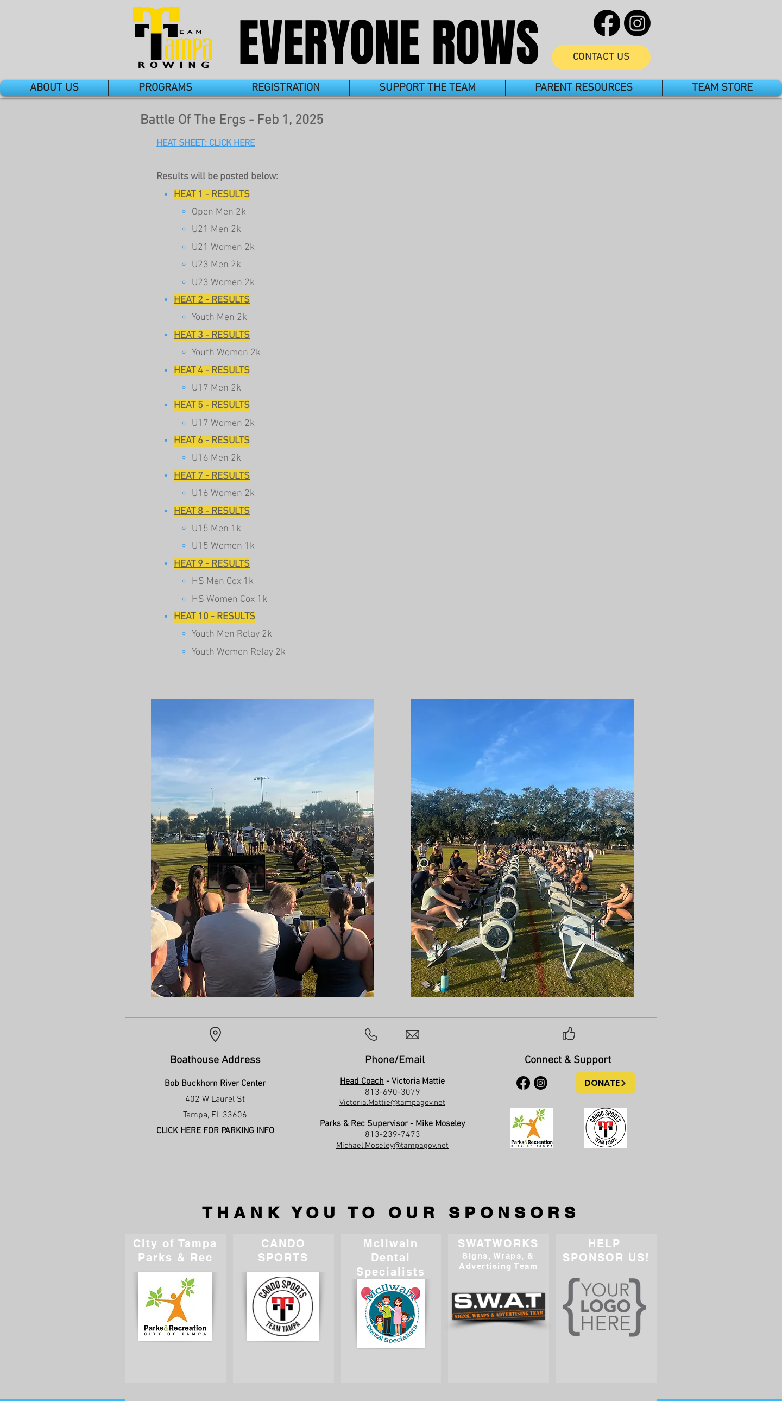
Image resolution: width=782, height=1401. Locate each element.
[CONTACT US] (601, 57)
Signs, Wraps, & (498, 1255)
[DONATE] (605, 1083)
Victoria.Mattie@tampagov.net (392, 1103)
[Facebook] (607, 23)
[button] (54, 88)
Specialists (390, 1271)
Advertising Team (498, 1266)
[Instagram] (637, 23)
